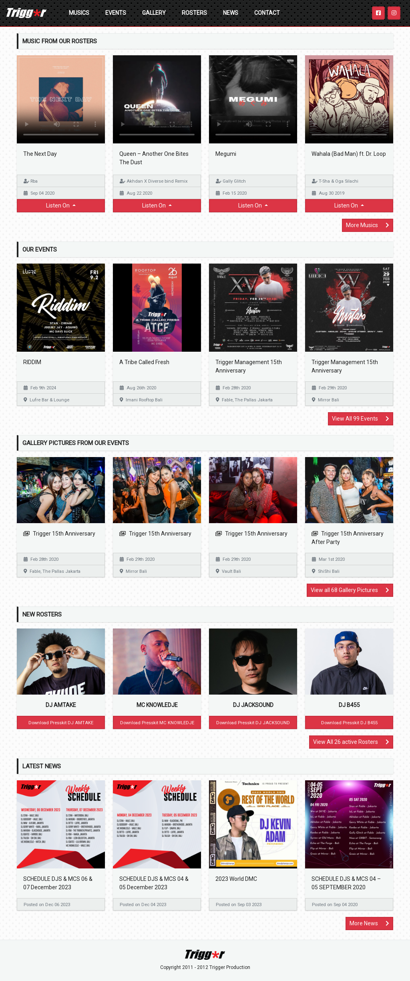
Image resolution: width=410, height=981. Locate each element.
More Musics (367, 225)
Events (115, 13)
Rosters (194, 13)
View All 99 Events (360, 418)
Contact (267, 13)
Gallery (154, 13)
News (230, 13)
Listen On (58, 205)
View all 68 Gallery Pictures (350, 590)
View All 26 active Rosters (351, 742)
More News (369, 923)
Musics (79, 13)
